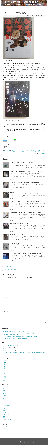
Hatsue (11, 347)
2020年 (4, 378)
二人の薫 (12, 192)
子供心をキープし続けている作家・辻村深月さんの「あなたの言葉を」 (19, 333)
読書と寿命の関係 (33, 151)
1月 (4, 371)
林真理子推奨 (6, 414)
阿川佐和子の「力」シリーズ (17, 234)
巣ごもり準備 (12, 151)
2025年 (4, 360)
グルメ (4, 406)
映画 (4, 410)
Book (43, 15)
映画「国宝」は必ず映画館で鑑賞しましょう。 (13, 334)
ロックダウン (23, 150)
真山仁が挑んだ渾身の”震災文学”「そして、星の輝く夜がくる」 (26, 253)
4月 (4, 367)
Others (4, 400)
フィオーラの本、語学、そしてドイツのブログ (25, 442)
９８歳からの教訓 (14, 244)
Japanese (5, 395)
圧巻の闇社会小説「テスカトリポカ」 (19, 223)
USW (4, 403)
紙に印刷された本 (24, 151)
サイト (4, 302)
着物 (4, 416)
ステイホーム (7, 150)
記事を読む (12, 168)
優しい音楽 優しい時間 (9, 270)
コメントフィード (7, 430)
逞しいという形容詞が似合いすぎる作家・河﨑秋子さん (15, 338)
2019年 (4, 380)
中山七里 (28, 150)
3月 (4, 368)
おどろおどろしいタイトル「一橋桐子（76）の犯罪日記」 (24, 182)
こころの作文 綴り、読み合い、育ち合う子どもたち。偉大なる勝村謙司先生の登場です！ (23, 352)
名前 (4, 292)
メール (5, 297)
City (3, 388)
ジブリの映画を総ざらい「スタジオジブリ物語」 (22, 162)
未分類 (4, 412)
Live (3, 398)
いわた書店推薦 (6, 405)
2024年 (4, 373)
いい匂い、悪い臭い (8, 266)
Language (5, 396)
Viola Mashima (41, 153)
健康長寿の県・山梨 (35, 150)
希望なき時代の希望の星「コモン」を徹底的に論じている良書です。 (27, 212)
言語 (4, 417)
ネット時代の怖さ (15, 150)
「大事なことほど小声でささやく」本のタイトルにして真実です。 (27, 171)
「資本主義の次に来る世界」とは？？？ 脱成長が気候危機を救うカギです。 (20, 336)
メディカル (5, 408)
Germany (5, 393)
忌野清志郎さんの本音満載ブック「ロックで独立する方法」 (16, 331)
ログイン (5, 426)
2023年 (4, 375)
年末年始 (18, 151)
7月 (4, 363)
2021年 (4, 377)
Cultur (4, 390)
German (4, 391)
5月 (4, 366)
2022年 (4, 376)
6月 (4, 364)
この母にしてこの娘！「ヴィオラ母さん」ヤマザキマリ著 (24, 201)
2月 (4, 370)
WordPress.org (6, 431)
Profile (4, 401)
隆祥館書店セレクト (7, 419)
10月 (5, 362)
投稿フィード (6, 428)
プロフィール (6, 345)
